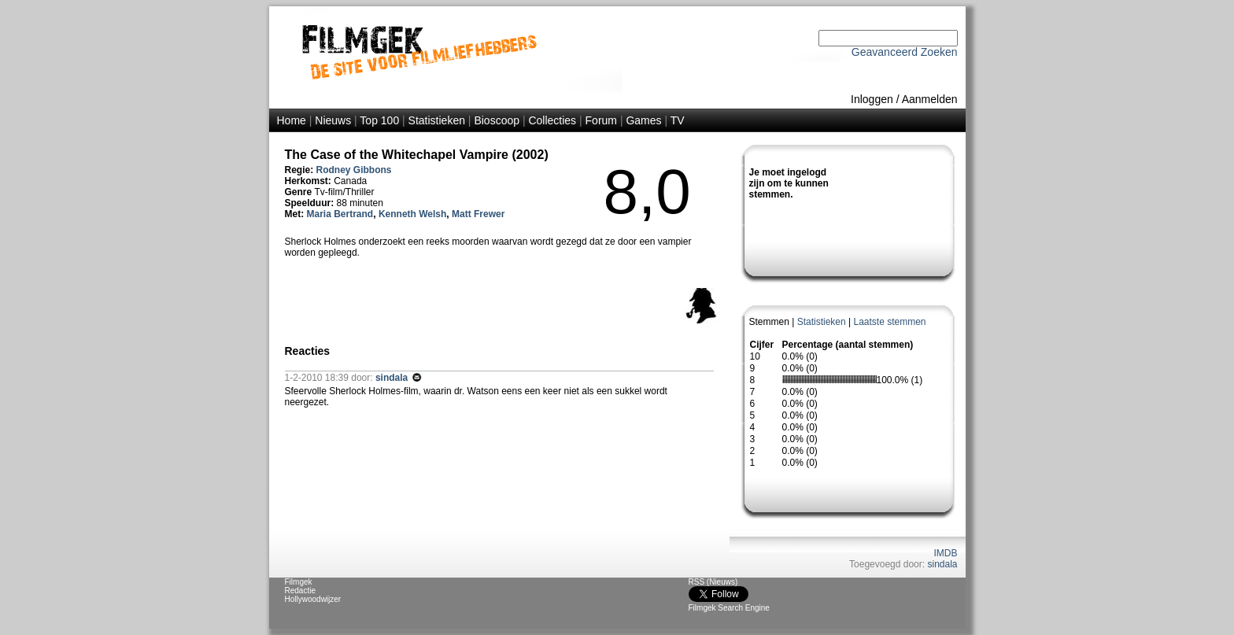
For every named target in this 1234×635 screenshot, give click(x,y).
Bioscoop (496, 120)
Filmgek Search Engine (729, 608)
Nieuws (333, 120)
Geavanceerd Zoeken (905, 52)
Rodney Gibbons (354, 169)
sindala (942, 564)
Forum (601, 120)
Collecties (552, 120)
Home (291, 120)
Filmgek (298, 582)
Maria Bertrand (340, 214)
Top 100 (379, 120)
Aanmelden (930, 99)
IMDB (946, 553)
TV (678, 120)
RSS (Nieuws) (713, 582)
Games (643, 120)
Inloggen (872, 99)
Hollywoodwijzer (313, 599)
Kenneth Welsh (412, 214)
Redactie (300, 590)
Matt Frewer (478, 214)
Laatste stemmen (889, 321)
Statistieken (436, 120)
